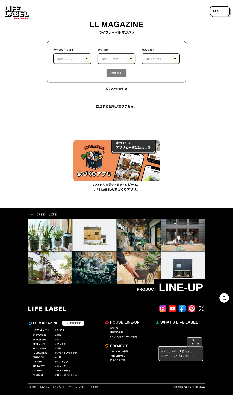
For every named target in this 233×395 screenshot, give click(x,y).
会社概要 (32, 387)
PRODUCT (38, 375)
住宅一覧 (114, 328)
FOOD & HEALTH (41, 353)
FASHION (37, 362)
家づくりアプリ (117, 360)
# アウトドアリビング (66, 353)
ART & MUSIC (40, 348)
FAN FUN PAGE (117, 356)
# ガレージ (60, 366)
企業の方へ (44, 387)
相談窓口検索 (116, 332)
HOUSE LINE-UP (122, 322)
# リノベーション (63, 370)
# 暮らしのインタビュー (67, 375)
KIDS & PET (39, 366)
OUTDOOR (38, 357)
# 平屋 (58, 335)
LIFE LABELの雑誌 (119, 351)
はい (193, 340)
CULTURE (38, 370)
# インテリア (61, 362)
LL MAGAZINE (43, 323)
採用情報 (94, 387)
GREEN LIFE (39, 344)
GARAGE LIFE (40, 340)
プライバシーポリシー (77, 387)
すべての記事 (39, 335)
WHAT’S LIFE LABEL (177, 322)
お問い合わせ (58, 387)
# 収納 (58, 348)
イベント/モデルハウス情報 (123, 337)
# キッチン (60, 344)
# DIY (58, 340)
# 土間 (58, 357)
